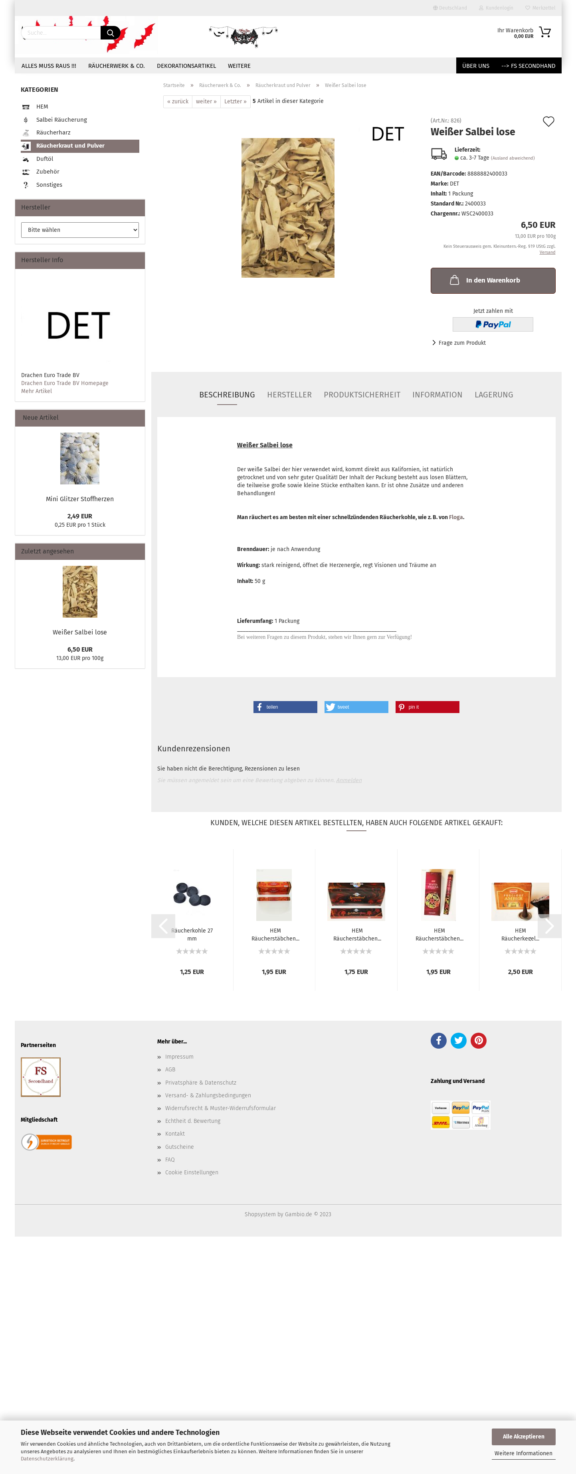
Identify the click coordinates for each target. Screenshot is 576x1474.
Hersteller (289, 394)
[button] (285, 707)
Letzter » (235, 101)
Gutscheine (179, 1147)
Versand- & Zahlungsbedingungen (208, 1095)
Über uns (475, 65)
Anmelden (349, 780)
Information (437, 394)
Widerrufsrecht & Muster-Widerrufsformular (220, 1108)
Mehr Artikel (36, 391)
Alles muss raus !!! (49, 65)
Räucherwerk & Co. (116, 65)
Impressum (179, 1056)
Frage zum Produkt (462, 343)
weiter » (206, 101)
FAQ (170, 1159)
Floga (456, 517)
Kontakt (175, 1133)
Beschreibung (227, 394)
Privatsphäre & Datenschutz (200, 1082)
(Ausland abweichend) (513, 158)
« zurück (177, 101)
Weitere (239, 65)
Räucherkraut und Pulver (63, 146)
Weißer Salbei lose (80, 632)
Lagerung (494, 394)
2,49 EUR (79, 516)
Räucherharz (46, 133)
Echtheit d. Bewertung (192, 1121)
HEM (34, 107)
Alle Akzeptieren (523, 1436)
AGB (170, 1069)
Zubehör (40, 172)
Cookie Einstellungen (191, 1172)
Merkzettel (540, 8)
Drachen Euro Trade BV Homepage (65, 383)
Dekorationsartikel (186, 65)
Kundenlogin (496, 8)
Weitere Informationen (523, 1453)
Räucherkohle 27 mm (192, 934)
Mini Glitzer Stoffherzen (80, 499)
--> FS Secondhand (528, 65)
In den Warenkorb (484, 279)
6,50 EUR (80, 649)
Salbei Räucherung (54, 120)
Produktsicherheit (362, 394)
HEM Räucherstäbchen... (275, 934)
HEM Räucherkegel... (520, 934)
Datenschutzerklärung (47, 1459)
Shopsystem (260, 1214)
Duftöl (37, 159)
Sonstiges (41, 185)
